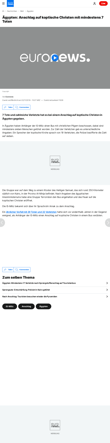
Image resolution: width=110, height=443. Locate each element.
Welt (22, 11)
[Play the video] (55, 58)
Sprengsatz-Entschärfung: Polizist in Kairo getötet (26, 290)
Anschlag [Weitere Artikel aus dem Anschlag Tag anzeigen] (26, 306)
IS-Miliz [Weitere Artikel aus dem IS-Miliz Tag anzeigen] (9, 306)
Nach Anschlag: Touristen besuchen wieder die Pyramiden (29, 296)
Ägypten (30, 11)
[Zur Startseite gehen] (10, 3)
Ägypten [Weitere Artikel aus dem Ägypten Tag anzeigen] (43, 306)
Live (103, 3)
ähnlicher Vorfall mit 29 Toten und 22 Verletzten (31, 211)
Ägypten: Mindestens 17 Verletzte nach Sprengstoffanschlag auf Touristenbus (39, 283)
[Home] (3, 11)
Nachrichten (12, 11)
